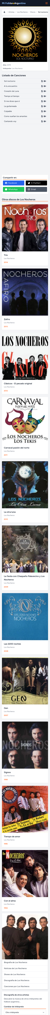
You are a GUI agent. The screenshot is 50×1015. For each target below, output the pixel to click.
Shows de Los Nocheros (14, 974)
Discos (32, 12)
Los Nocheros (22, 12)
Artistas (11, 12)
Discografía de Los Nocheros (16, 980)
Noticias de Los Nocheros (15, 968)
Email (32, 189)
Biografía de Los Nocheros (15, 962)
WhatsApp (11, 189)
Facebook (11, 183)
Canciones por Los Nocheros (16, 986)
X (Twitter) (34, 183)
